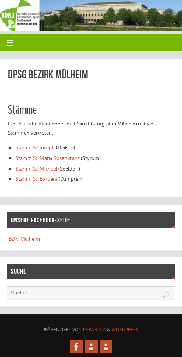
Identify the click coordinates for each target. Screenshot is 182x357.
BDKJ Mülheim (24, 238)
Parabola (94, 329)
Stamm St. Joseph (35, 147)
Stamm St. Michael (36, 168)
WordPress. (126, 329)
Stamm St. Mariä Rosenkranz (48, 158)
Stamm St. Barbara (37, 178)
